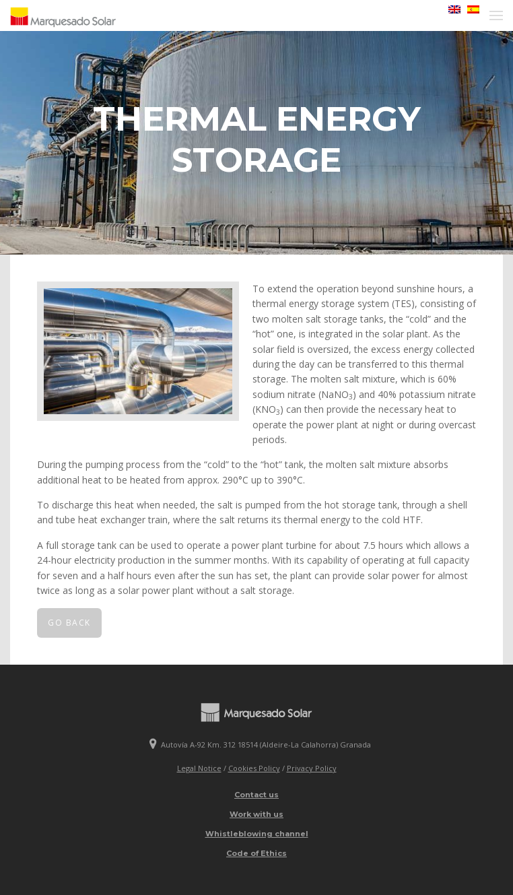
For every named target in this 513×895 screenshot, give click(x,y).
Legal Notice (199, 768)
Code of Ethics (256, 853)
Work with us (256, 814)
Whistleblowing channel (256, 833)
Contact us (256, 794)
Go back (69, 622)
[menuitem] (451, 9)
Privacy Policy (312, 768)
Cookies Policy (254, 768)
